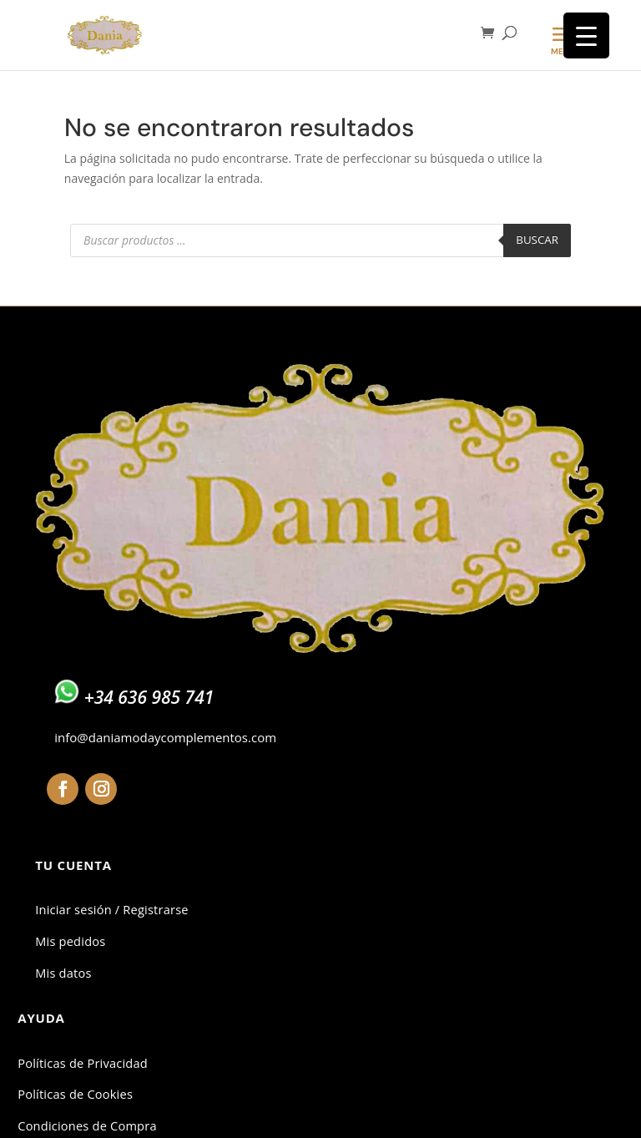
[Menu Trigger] (586, 35)
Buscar (537, 239)
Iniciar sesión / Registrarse (111, 909)
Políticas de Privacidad (83, 1063)
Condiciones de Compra (87, 1125)
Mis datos (63, 972)
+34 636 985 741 (149, 697)
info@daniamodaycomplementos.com (165, 737)
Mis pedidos (70, 941)
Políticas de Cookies (75, 1093)
